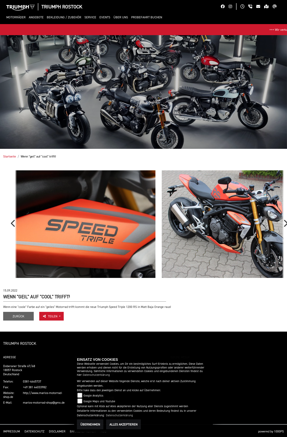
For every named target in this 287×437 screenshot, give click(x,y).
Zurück (18, 316)
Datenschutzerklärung (96, 374)
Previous (14, 224)
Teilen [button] (50, 316)
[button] (16, 17)
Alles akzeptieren (123, 424)
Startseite (9, 156)
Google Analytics (93, 395)
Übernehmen (90, 424)
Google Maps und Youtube (99, 401)
